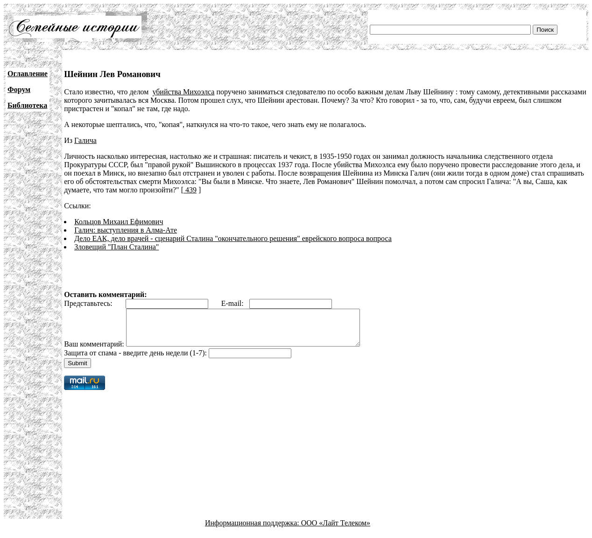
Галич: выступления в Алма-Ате (125, 230)
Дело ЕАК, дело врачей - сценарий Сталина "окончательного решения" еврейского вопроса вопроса (233, 238)
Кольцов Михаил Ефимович (118, 222)
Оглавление (27, 74)
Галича (85, 140)
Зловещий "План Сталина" (116, 247)
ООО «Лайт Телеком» (335, 530)
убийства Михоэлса (183, 92)
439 (190, 190)
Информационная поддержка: (253, 530)
